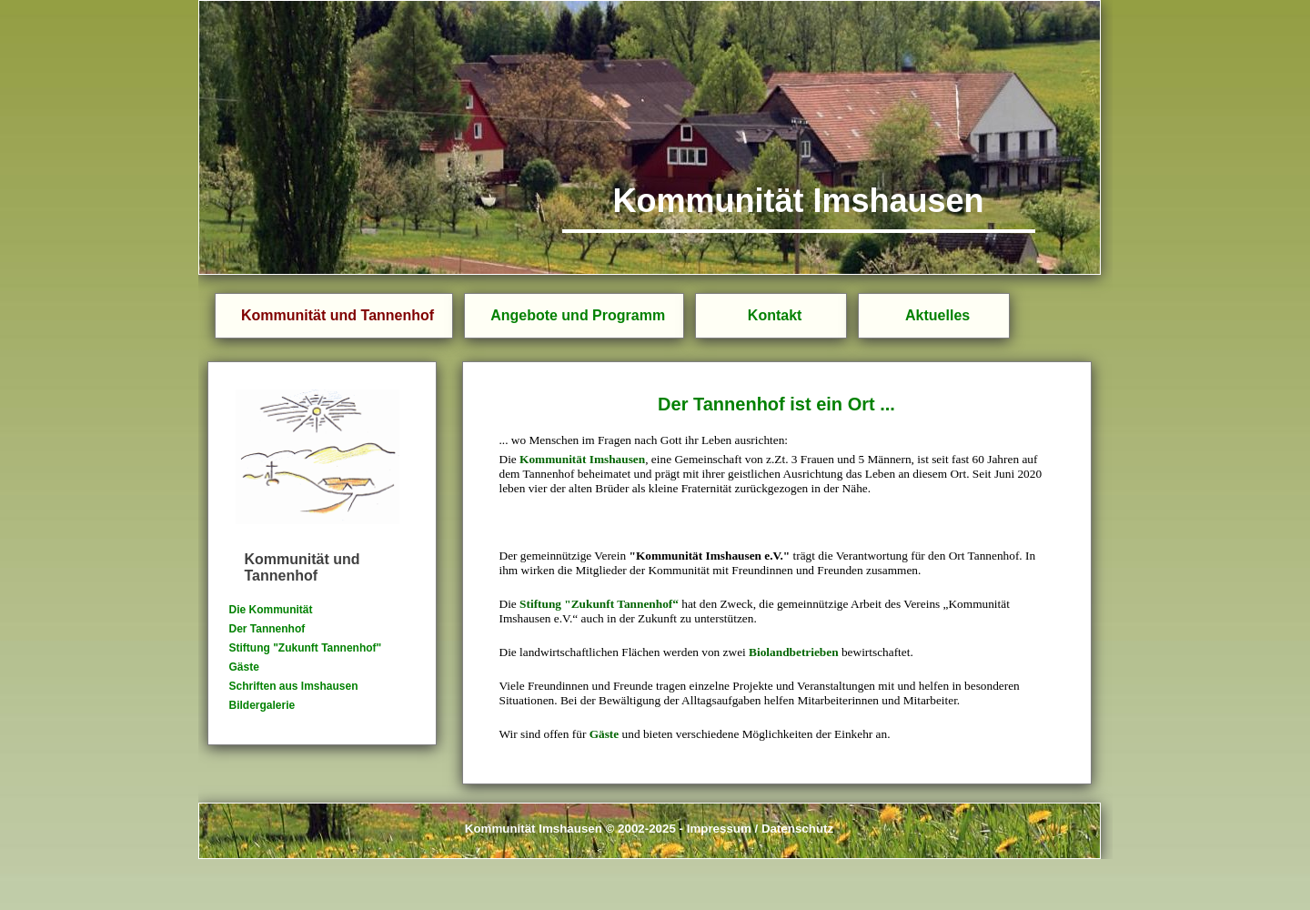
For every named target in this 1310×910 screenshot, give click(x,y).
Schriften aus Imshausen (293, 686)
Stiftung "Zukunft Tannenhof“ (599, 604)
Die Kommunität (271, 609)
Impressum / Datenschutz (760, 828)
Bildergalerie (262, 705)
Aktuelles (937, 315)
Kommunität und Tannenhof (337, 315)
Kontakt (775, 315)
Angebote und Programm (577, 315)
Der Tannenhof (267, 628)
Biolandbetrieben (794, 652)
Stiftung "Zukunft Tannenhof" (305, 648)
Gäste (244, 667)
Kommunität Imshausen (582, 459)
